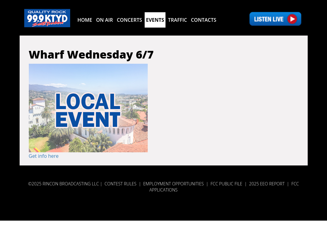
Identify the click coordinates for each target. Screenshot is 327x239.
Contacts (203, 20)
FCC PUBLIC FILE (226, 184)
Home (85, 20)
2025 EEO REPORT (267, 184)
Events (155, 20)
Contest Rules (120, 184)
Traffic (177, 20)
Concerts (129, 20)
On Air (104, 20)
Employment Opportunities (173, 184)
